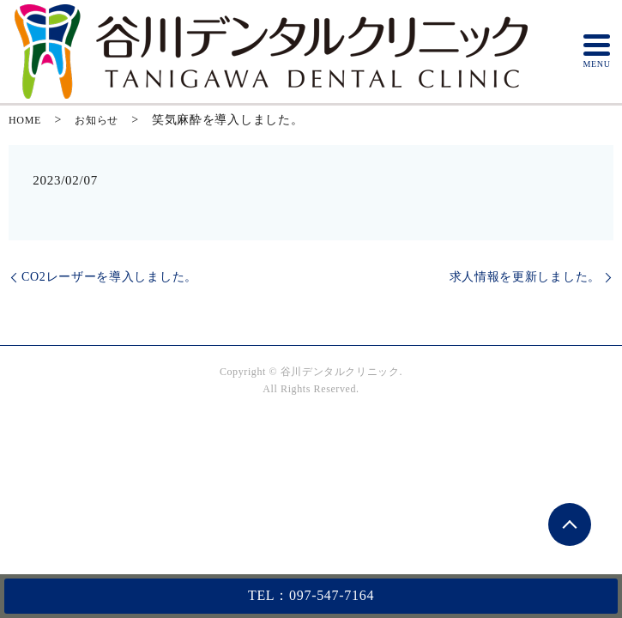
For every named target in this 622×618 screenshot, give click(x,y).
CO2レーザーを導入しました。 (109, 276)
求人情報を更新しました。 (525, 276)
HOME (25, 120)
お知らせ (96, 120)
